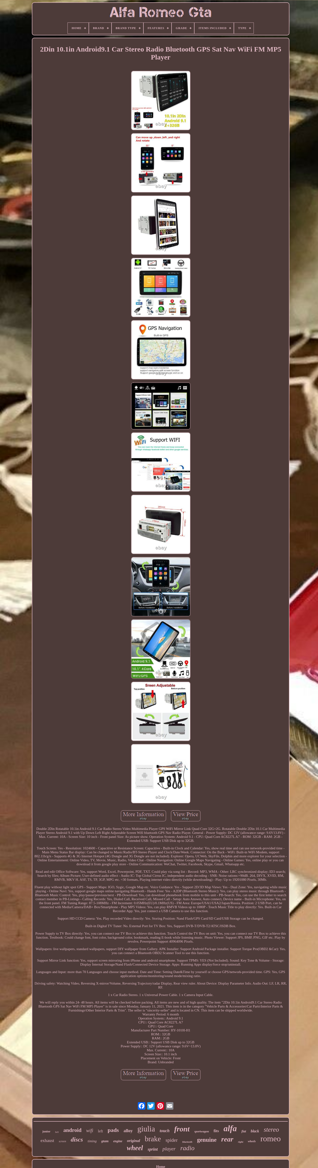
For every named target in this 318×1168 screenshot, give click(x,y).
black (255, 1131)
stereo (271, 1129)
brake (153, 1139)
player (169, 1149)
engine (117, 1141)
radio (187, 1148)
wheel (135, 1148)
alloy (128, 1130)
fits (216, 1131)
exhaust (47, 1140)
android (72, 1130)
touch (164, 1130)
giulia (146, 1129)
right (240, 1141)
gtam (104, 1141)
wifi (89, 1130)
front (182, 1129)
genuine (207, 1140)
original (133, 1140)
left (100, 1131)
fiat (243, 1131)
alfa (230, 1128)
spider (172, 1140)
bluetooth (187, 1141)
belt (57, 1132)
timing (92, 1141)
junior (46, 1131)
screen (62, 1141)
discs (77, 1139)
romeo (270, 1138)
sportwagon (201, 1131)
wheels (252, 1141)
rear (227, 1139)
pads (113, 1130)
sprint (153, 1149)
